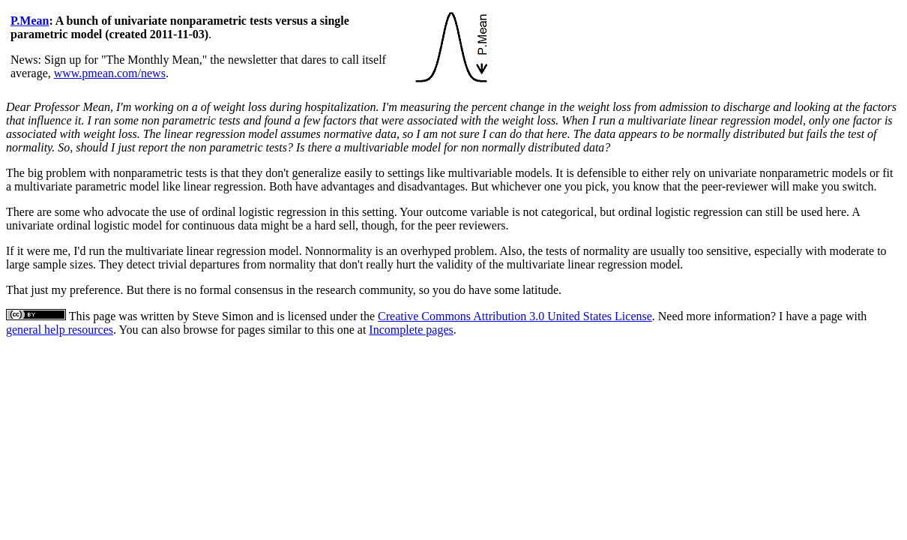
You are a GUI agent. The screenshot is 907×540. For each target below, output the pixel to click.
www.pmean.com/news (110, 73)
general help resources (59, 329)
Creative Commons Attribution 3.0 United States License (515, 316)
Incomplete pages (411, 329)
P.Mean (29, 20)
